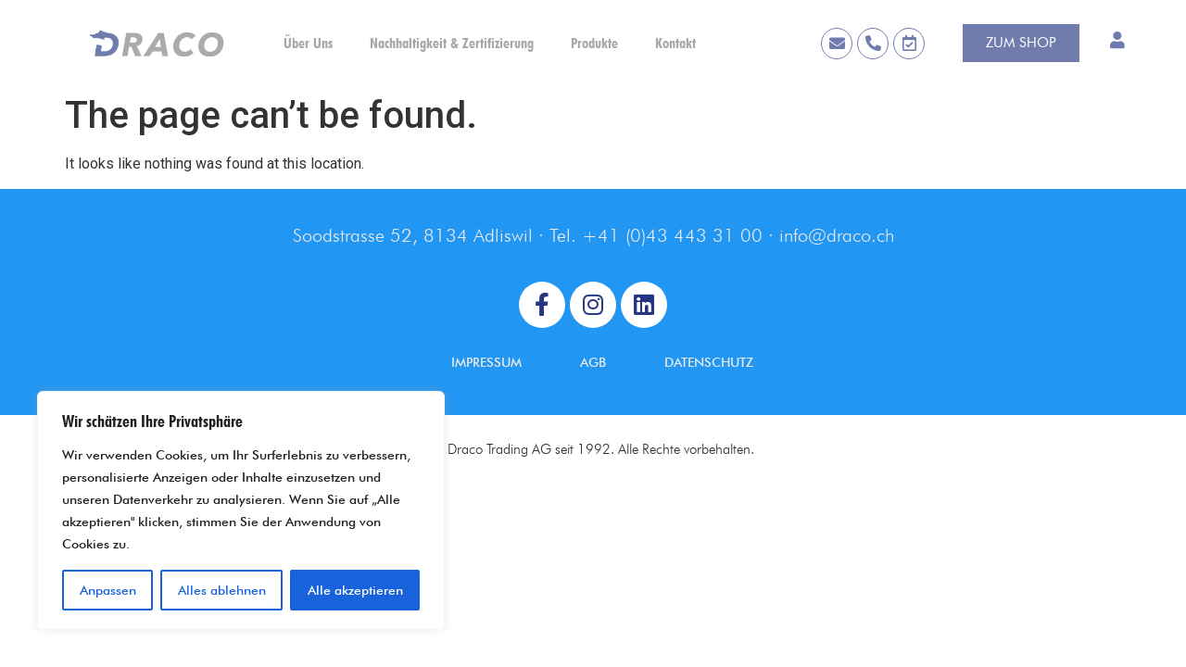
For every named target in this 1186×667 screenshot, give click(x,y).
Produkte (594, 43)
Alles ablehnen (222, 590)
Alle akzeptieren (355, 590)
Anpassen (108, 590)
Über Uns (308, 43)
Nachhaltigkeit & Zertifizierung (452, 43)
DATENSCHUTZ (708, 362)
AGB (593, 362)
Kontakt (675, 43)
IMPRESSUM (486, 362)
